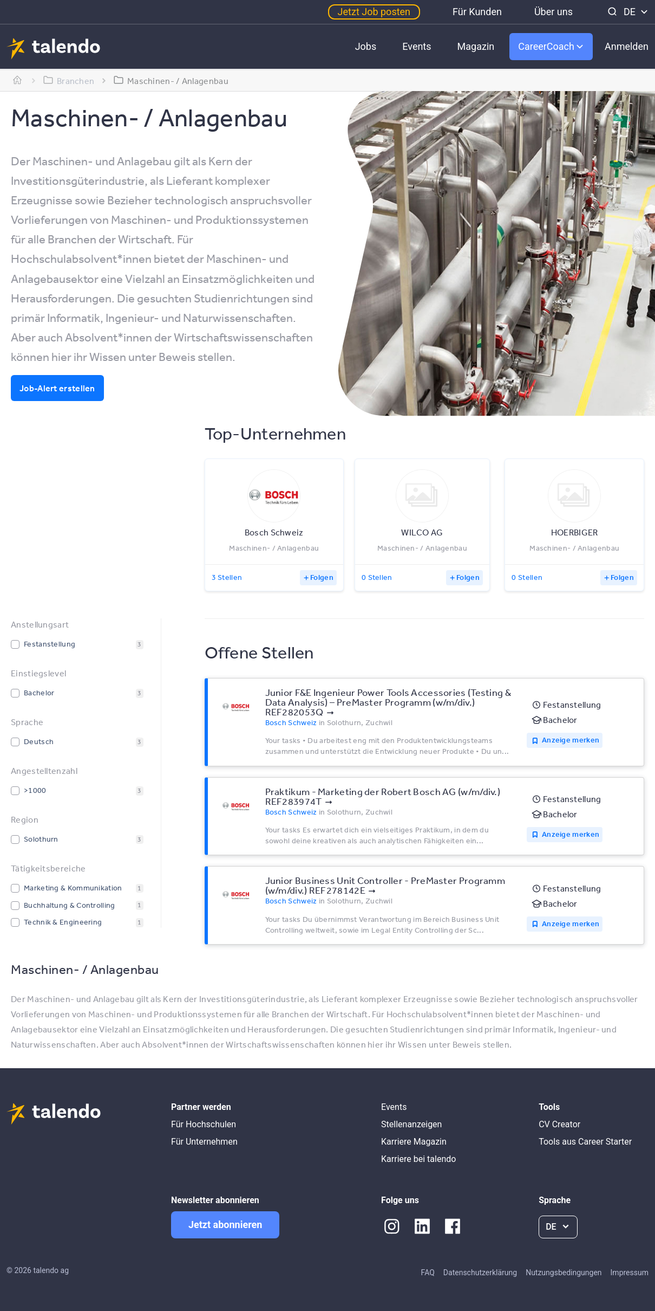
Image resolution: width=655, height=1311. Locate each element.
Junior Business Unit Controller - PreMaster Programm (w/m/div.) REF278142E (385, 885)
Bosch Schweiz (291, 722)
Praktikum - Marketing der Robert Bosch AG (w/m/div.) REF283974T (383, 796)
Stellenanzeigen (411, 1124)
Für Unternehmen (204, 1141)
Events (416, 46)
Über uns (553, 11)
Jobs (366, 46)
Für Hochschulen (203, 1124)
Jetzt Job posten (374, 11)
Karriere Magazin (414, 1141)
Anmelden (627, 46)
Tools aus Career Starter (585, 1141)
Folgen (321, 577)
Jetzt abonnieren (225, 1224)
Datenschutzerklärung (480, 1272)
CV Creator (559, 1124)
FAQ (428, 1272)
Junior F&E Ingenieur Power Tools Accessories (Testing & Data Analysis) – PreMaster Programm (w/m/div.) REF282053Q (388, 701)
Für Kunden (477, 11)
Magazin (476, 46)
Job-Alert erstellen (57, 388)
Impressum (630, 1272)
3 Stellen (227, 577)
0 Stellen (377, 577)
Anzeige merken (570, 740)
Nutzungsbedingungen (563, 1272)
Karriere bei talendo (418, 1159)
